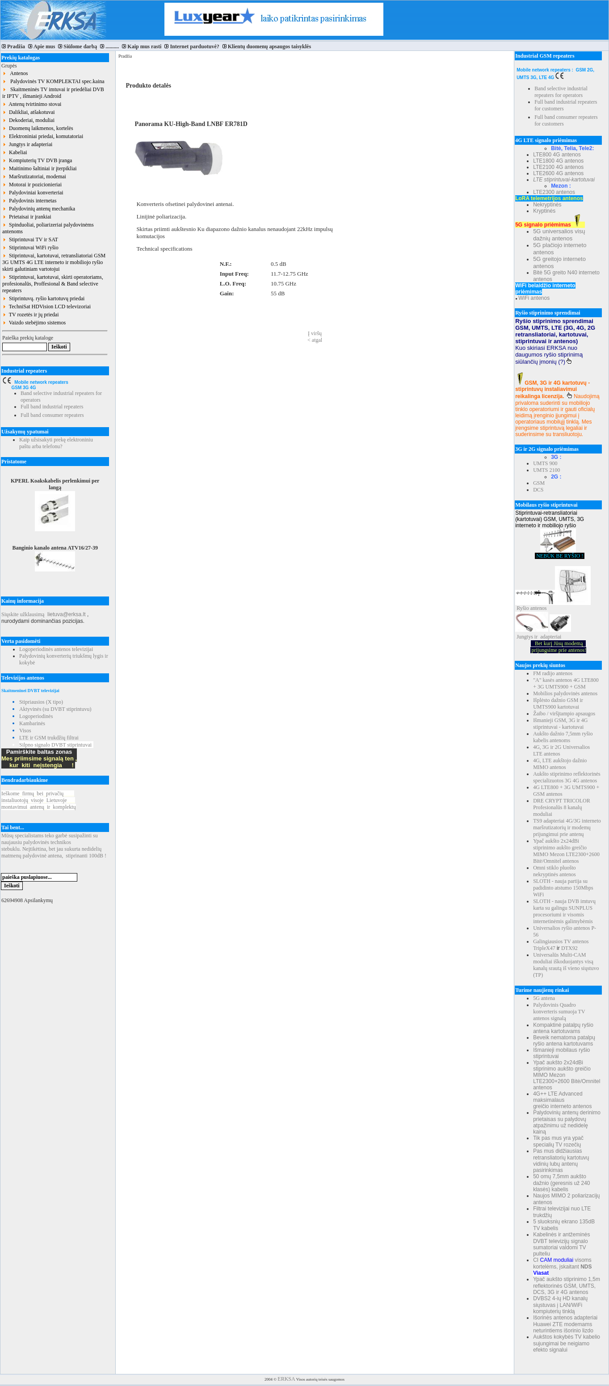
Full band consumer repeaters (52, 415)
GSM (539, 483)
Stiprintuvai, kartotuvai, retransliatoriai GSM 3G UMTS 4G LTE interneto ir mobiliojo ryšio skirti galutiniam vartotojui (53, 262)
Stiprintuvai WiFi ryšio (30, 247)
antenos (538, 608)
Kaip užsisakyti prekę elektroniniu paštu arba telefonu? (56, 443)
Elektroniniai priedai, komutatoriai (42, 136)
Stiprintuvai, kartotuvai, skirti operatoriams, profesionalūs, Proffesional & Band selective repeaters (52, 284)
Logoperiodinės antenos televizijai (56, 649)
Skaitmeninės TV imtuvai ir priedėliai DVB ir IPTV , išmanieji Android (53, 92)
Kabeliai (14, 152)
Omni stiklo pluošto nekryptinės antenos (554, 871)
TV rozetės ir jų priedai (30, 314)
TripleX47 (544, 948)
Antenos (15, 73)
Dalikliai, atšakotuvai (28, 112)
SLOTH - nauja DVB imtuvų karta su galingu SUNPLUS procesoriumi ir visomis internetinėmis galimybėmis (564, 911)
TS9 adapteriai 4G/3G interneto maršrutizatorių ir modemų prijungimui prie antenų (567, 827)
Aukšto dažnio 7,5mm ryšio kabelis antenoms (562, 737)
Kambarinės (32, 723)
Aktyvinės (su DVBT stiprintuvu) (55, 709)
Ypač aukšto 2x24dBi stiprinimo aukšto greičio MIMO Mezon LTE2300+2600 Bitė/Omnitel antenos (566, 851)
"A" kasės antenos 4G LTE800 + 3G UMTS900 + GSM (566, 683)
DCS (538, 490)
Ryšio (523, 608)
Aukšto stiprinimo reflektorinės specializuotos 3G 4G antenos (567, 777)
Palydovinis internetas (29, 200)
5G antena (544, 998)
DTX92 (569, 948)
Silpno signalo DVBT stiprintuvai (55, 745)
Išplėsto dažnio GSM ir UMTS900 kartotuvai (558, 703)
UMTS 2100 (546, 470)
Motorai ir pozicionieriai (32, 184)
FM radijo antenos (552, 673)
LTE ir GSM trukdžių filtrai (49, 738)
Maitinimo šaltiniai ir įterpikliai (39, 168)
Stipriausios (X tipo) (41, 702)
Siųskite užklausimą (22, 614)
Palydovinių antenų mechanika (38, 209)
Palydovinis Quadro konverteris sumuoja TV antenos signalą (559, 1011)
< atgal (314, 340)
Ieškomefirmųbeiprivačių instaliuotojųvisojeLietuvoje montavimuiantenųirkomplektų (38, 800)
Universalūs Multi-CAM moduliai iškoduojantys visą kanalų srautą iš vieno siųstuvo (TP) (566, 965)
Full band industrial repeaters (52, 406)
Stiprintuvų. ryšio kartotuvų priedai (43, 298)
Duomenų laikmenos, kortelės (37, 128)
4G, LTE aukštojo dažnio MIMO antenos (560, 763)
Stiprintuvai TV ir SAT (30, 239)
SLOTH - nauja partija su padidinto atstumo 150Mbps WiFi (563, 888)
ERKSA (286, 1379)
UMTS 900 (545, 463)
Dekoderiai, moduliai (28, 120)
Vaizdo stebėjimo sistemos (34, 322)
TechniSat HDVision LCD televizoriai (46, 306)
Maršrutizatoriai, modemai (34, 176)
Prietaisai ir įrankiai (26, 217)
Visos (25, 730)
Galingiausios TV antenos (560, 941)
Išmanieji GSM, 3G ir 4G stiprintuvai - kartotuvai (560, 723)
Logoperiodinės (36, 716)
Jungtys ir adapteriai (27, 144)
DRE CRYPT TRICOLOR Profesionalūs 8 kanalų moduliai (561, 807)
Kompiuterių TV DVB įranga (37, 160)
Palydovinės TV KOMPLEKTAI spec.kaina (53, 81)
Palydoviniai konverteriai (32, 192)
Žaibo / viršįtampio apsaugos (564, 713)
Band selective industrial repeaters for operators (561, 91)
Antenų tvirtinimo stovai (31, 104)
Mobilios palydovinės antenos (565, 693)
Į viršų (315, 333)
